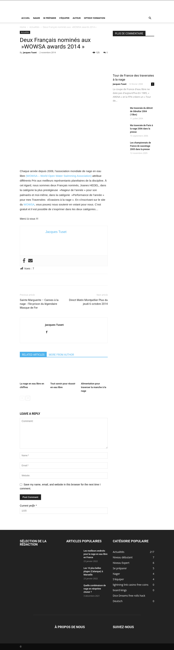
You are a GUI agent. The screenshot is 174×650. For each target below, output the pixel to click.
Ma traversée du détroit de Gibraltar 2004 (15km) (141, 111)
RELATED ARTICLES (33, 354)
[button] (149, 18)
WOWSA (29, 204)
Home (23, 27)
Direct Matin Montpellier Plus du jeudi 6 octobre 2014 (88, 301)
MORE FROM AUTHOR (61, 354)
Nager (36, 18)
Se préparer (49, 18)
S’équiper (64, 18)
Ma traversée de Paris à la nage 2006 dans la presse (141, 128)
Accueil (25, 18)
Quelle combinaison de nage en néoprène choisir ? (95, 588)
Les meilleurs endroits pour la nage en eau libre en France (95, 554)
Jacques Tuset (30, 52)
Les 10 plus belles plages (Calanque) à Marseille (93, 571)
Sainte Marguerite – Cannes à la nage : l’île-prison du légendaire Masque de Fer (39, 303)
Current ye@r (28, 505)
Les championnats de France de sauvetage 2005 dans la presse (140, 146)
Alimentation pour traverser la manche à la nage (93, 387)
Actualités (34, 27)
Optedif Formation (94, 18)
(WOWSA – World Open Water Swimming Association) (59, 175)
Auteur (77, 18)
